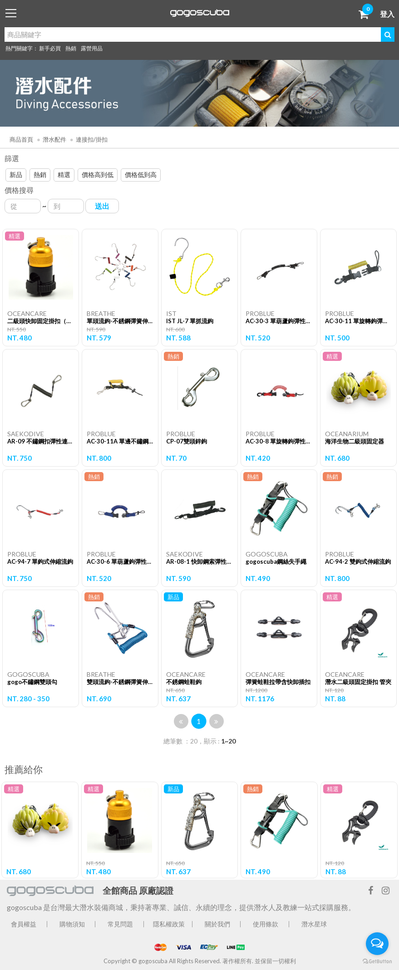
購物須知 (72, 924)
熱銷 (70, 48)
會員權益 (23, 924)
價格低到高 (141, 174)
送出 (102, 206)
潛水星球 (314, 924)
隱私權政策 (169, 924)
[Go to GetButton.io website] (377, 961)
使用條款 (265, 924)
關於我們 (217, 924)
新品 (16, 174)
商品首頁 (21, 139)
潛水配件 (54, 139)
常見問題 (120, 924)
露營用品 (92, 48)
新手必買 (50, 48)
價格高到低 (97, 174)
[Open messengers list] (377, 943)
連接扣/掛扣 (92, 139)
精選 (64, 174)
